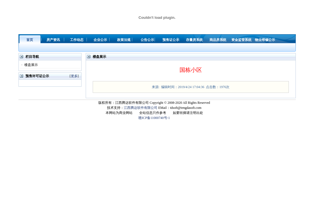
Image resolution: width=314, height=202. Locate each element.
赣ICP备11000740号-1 (154, 118)
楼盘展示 (29, 64)
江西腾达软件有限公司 (140, 108)
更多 (74, 76)
